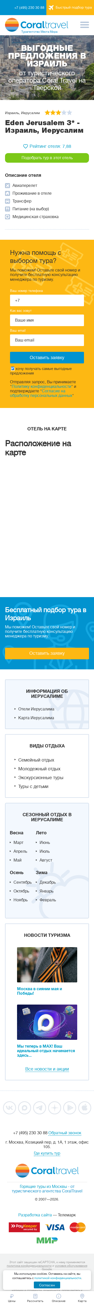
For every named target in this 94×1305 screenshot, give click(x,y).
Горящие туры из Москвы (43, 1186)
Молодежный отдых (39, 768)
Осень (17, 872)
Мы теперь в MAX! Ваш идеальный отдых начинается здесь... (46, 1051)
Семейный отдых (36, 760)
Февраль (48, 900)
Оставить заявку (47, 653)
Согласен (47, 1285)
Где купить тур (47, 1153)
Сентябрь (23, 882)
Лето (41, 832)
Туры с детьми (33, 786)
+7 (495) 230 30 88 (29, 8)
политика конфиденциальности (29, 1265)
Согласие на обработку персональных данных (41, 393)
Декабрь (48, 882)
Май (18, 860)
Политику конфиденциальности (41, 386)
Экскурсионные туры (40, 777)
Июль (45, 851)
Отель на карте (47, 428)
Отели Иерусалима (36, 709)
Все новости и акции (47, 1069)
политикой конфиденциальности (57, 1278)
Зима (41, 872)
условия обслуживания (71, 1265)
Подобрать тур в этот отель (47, 158)
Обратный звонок (64, 1133)
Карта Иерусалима (36, 718)
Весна (16, 832)
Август (46, 860)
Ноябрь (21, 900)
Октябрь (21, 891)
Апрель (20, 851)
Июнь (45, 842)
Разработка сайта (35, 1215)
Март (18, 842)
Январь (46, 891)
